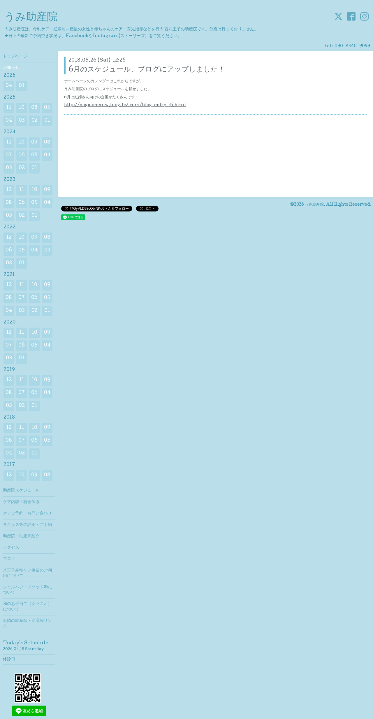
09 (34, 142)
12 (9, 190)
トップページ (15, 56)
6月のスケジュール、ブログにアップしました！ (146, 70)
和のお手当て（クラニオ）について (27, 607)
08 (34, 107)
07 (9, 155)
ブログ (9, 559)
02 (34, 120)
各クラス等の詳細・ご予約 (27, 525)
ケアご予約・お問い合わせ (27, 513)
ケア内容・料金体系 (21, 502)
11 (8, 107)
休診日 (9, 659)
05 (47, 107)
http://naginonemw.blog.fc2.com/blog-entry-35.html (125, 105)
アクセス (11, 547)
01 (21, 85)
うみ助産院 (30, 18)
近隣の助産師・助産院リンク (27, 624)
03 (22, 120)
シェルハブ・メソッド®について (27, 590)
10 (21, 107)
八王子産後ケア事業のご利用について (27, 573)
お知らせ (11, 68)
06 (21, 155)
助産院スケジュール (21, 490)
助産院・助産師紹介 (21, 536)
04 (9, 85)
